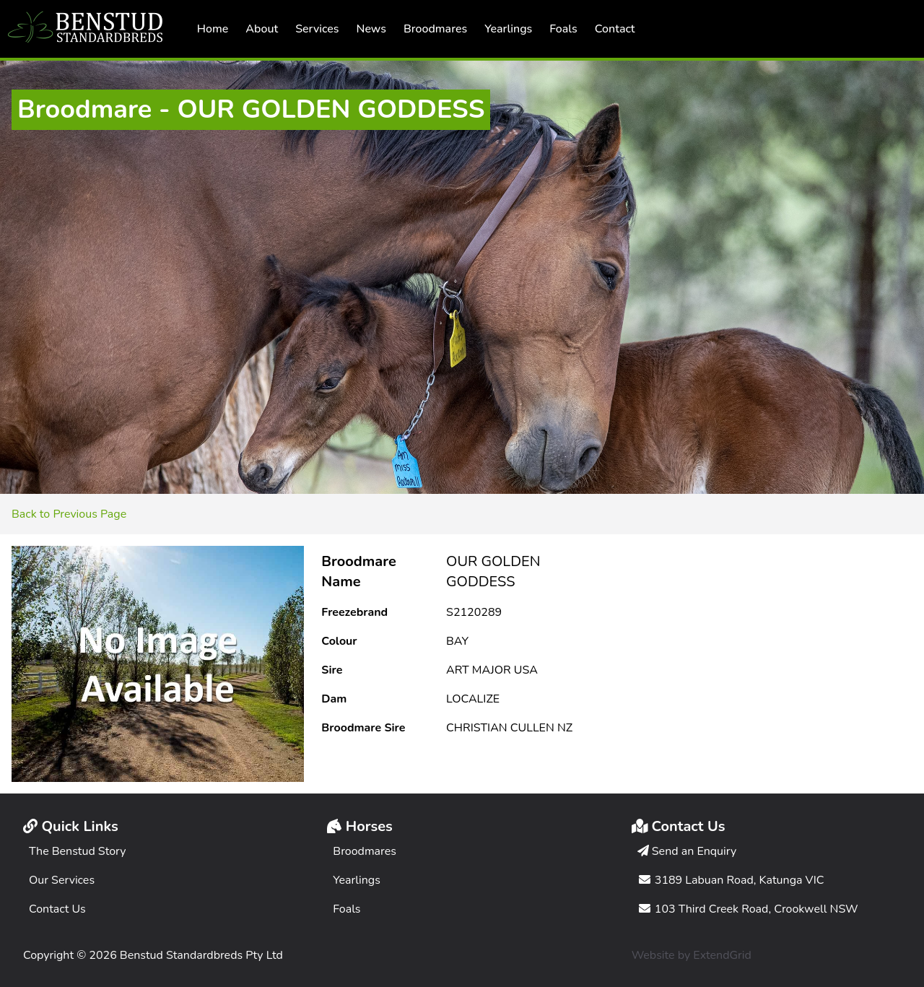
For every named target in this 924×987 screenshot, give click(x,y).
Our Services (62, 880)
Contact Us (57, 909)
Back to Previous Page (69, 514)
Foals (563, 29)
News (371, 29)
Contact (615, 29)
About (261, 29)
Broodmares (435, 29)
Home (213, 29)
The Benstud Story (77, 851)
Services (317, 29)
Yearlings (508, 29)
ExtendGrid (722, 955)
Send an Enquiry (687, 851)
